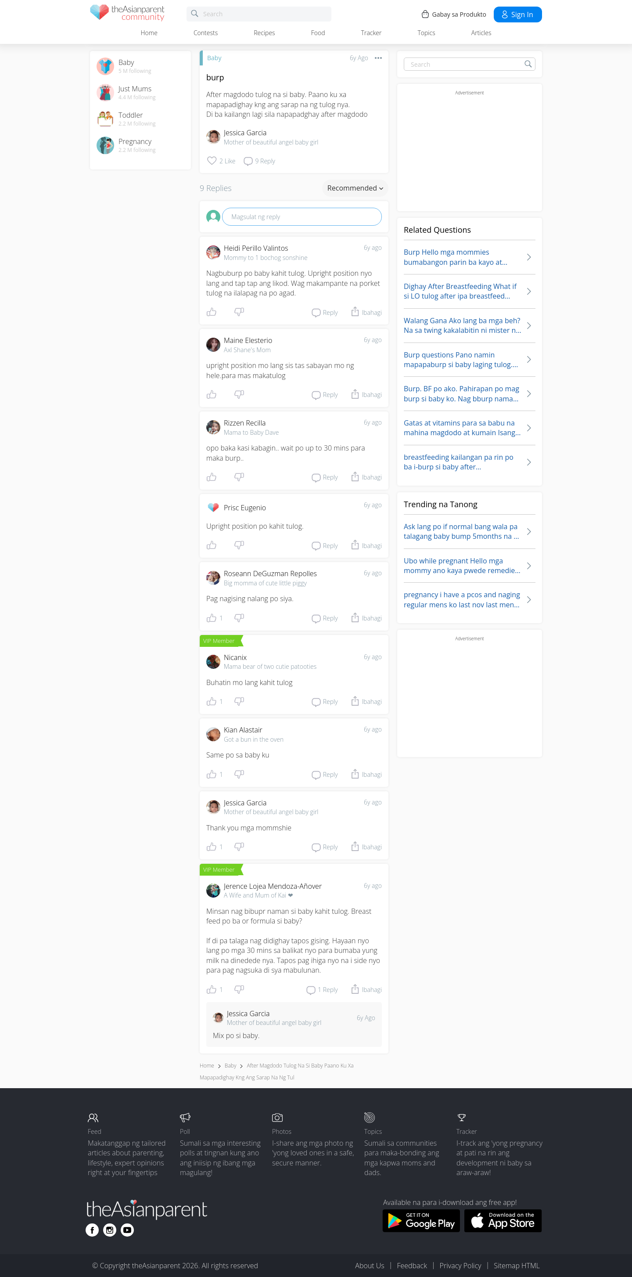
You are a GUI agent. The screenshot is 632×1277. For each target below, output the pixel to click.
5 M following (134, 71)
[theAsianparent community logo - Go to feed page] (127, 14)
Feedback (412, 1265)
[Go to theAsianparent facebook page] (92, 1230)
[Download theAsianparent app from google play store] (421, 1229)
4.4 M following (137, 97)
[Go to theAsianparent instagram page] (109, 1230)
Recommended (355, 188)
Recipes (264, 33)
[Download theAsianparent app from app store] (503, 1229)
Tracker (371, 33)
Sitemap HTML (517, 1265)
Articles (481, 33)
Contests (206, 33)
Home (149, 33)
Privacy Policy (460, 1265)
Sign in (516, 14)
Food (318, 33)
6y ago (373, 247)
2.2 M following (137, 123)
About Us (369, 1265)
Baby (214, 58)
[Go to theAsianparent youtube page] (127, 1230)
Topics (426, 33)
